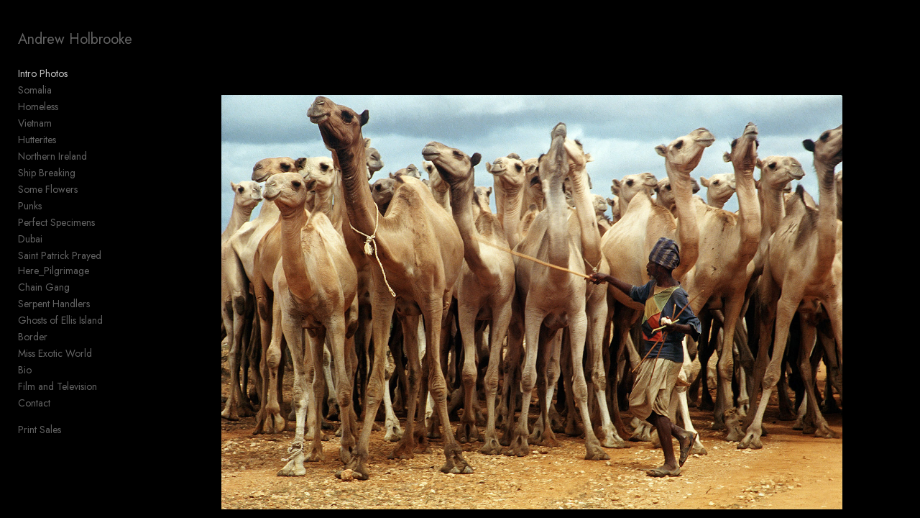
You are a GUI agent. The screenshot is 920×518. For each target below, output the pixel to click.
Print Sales (39, 429)
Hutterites (37, 139)
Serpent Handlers (54, 303)
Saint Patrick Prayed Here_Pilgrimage (59, 263)
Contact (34, 403)
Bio (25, 370)
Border (32, 337)
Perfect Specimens (56, 222)
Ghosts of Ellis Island (60, 320)
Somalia (35, 90)
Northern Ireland (52, 156)
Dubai (30, 239)
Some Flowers (48, 189)
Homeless (38, 106)
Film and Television (57, 386)
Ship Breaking (46, 172)
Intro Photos (43, 73)
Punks (30, 206)
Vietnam (35, 123)
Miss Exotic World (55, 353)
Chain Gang (44, 287)
